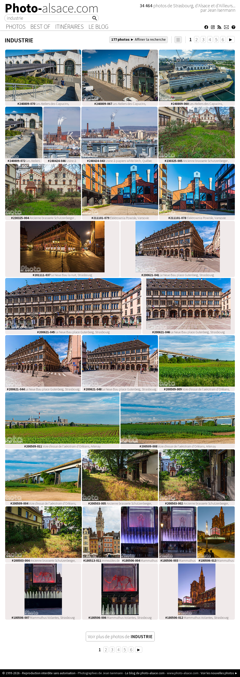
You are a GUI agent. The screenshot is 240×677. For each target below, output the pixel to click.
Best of (40, 26)
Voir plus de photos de (120, 636)
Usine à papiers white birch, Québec (119, 161)
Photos (16, 26)
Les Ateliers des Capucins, (43, 104)
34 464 (146, 5)
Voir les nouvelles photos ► (219, 673)
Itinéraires (69, 26)
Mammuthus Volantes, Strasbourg (43, 617)
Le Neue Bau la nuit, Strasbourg (62, 275)
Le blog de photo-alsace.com (145, 673)
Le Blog (99, 26)
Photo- (52, 8)
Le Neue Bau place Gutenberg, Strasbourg (177, 275)
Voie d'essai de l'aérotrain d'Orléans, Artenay (62, 446)
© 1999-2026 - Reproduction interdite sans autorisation (38, 673)
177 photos (138, 39)
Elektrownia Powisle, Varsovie (120, 218)
